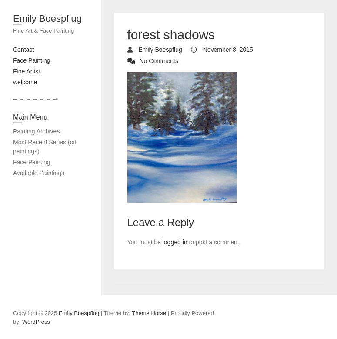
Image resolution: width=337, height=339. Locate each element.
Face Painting (31, 60)
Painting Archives (36, 131)
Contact (23, 49)
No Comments (159, 60)
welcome (25, 82)
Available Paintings (38, 173)
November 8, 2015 (227, 49)
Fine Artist (26, 71)
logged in (175, 242)
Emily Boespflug (47, 18)
